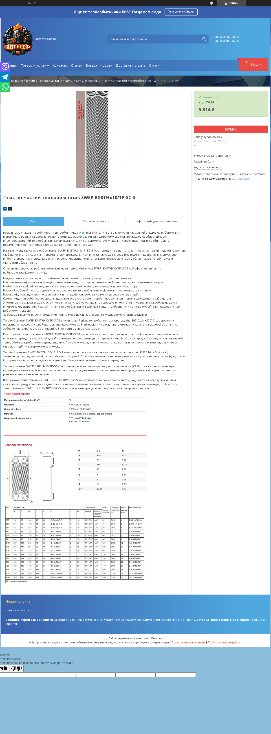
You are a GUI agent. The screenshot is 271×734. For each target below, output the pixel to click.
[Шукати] (204, 39)
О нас (153, 65)
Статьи (76, 65)
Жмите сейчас (181, 11)
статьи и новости (17, 610)
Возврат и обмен (99, 65)
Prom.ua (157, 638)
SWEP (81, 232)
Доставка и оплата (130, 65)
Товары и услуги (33, 65)
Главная (11, 65)
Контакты (60, 65)
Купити (231, 129)
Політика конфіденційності (225, 642)
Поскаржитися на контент (188, 642)
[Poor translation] (16, 668)
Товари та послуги (22, 81)
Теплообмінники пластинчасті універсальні (69, 81)
